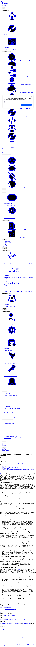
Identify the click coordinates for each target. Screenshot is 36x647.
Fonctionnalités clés (6, 10)
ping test (31, 643)
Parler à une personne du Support (10, 609)
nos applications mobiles (27, 628)
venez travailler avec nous (22, 619)
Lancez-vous (2, 623)
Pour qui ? (4, 188)
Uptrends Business (3, 459)
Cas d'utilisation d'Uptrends (7, 51)
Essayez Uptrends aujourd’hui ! (5, 607)
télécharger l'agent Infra (11, 629)
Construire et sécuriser (6, 311)
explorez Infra (28, 633)
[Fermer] (32, 97)
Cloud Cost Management (19, 638)
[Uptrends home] (4, 3)
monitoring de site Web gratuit (8, 644)
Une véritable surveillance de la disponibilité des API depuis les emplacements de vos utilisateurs (18, 469)
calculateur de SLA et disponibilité (23, 643)
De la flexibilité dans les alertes (7, 471)
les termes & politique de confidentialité (8, 615)
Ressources (4, 308)
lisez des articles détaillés (9, 623)
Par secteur (4, 239)
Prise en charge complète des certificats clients (10, 467)
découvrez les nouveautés (4, 624)
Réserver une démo (5, 444)
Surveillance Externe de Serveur (9, 638)
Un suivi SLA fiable (5, 468)
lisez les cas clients (13, 619)
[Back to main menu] (3, 8)
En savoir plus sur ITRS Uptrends (8, 419)
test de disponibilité (20, 642)
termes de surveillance (17, 623)
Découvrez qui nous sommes (5, 619)
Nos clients (4, 247)
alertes (19, 569)
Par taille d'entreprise (6, 220)
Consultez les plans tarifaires (5, 633)
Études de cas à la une (6, 250)
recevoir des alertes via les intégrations (15, 628)
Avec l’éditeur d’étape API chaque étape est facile (10, 470)
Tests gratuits (5, 391)
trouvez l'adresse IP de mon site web (20, 644)
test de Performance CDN (13, 643)
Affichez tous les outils (4, 642)
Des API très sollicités (6, 466)
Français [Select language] (4, 441)
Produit (4, 7)
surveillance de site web (26, 623)
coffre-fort (13, 499)
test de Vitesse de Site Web (28, 642)
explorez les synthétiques (14, 633)
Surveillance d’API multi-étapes (15, 463)
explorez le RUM (21, 633)
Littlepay (1, 473)
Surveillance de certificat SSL (25, 463)
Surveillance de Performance (5, 463)
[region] (18, 101)
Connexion (4, 449)
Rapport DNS (6, 643)
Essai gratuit (4, 5)
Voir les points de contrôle (4, 628)
